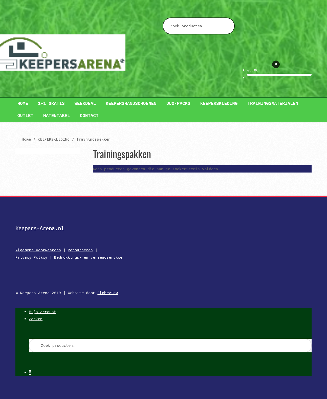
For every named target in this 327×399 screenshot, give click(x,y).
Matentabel (56, 116)
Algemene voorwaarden (38, 250)
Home (22, 104)
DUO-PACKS (178, 104)
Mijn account (42, 311)
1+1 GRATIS (51, 104)
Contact (89, 116)
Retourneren (80, 250)
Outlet (25, 116)
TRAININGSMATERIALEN (272, 104)
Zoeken (35, 318)
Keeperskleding (219, 104)
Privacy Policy (31, 257)
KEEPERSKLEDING (54, 139)
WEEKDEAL (85, 104)
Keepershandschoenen (131, 104)
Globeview (107, 292)
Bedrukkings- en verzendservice (88, 257)
